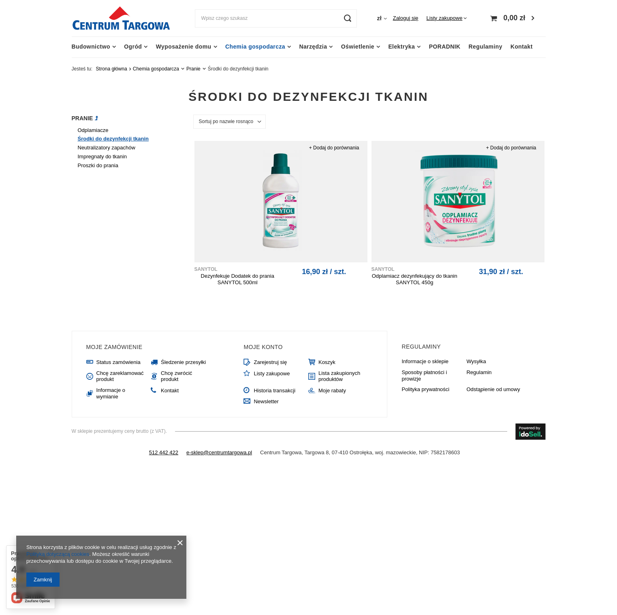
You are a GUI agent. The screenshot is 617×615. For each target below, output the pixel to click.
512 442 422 (163, 452)
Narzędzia (313, 46)
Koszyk (326, 362)
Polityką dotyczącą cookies (57, 554)
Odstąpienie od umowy (493, 389)
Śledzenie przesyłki (183, 362)
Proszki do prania (98, 165)
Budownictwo (91, 46)
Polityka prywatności (425, 389)
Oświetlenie (357, 46)
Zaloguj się (405, 18)
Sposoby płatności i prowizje (424, 375)
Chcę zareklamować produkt (120, 376)
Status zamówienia (118, 362)
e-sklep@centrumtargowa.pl (219, 452)
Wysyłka (476, 361)
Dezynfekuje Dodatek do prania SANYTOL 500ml (237, 279)
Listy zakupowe (445, 18)
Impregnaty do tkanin (102, 156)
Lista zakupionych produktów (339, 376)
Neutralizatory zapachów (106, 148)
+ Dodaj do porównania (334, 148)
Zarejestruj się (270, 362)
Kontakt (521, 46)
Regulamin (478, 372)
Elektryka (401, 46)
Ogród (133, 46)
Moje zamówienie (114, 347)
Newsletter (266, 401)
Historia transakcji (274, 390)
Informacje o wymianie (111, 393)
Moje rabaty (332, 390)
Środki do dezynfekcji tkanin (113, 139)
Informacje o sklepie (424, 361)
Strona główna (111, 69)
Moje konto (262, 347)
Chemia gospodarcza (255, 46)
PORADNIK (445, 46)
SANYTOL (206, 269)
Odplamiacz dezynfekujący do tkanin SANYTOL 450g (414, 279)
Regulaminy (485, 46)
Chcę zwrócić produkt (176, 376)
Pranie (193, 69)
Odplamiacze (93, 130)
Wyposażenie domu (183, 46)
